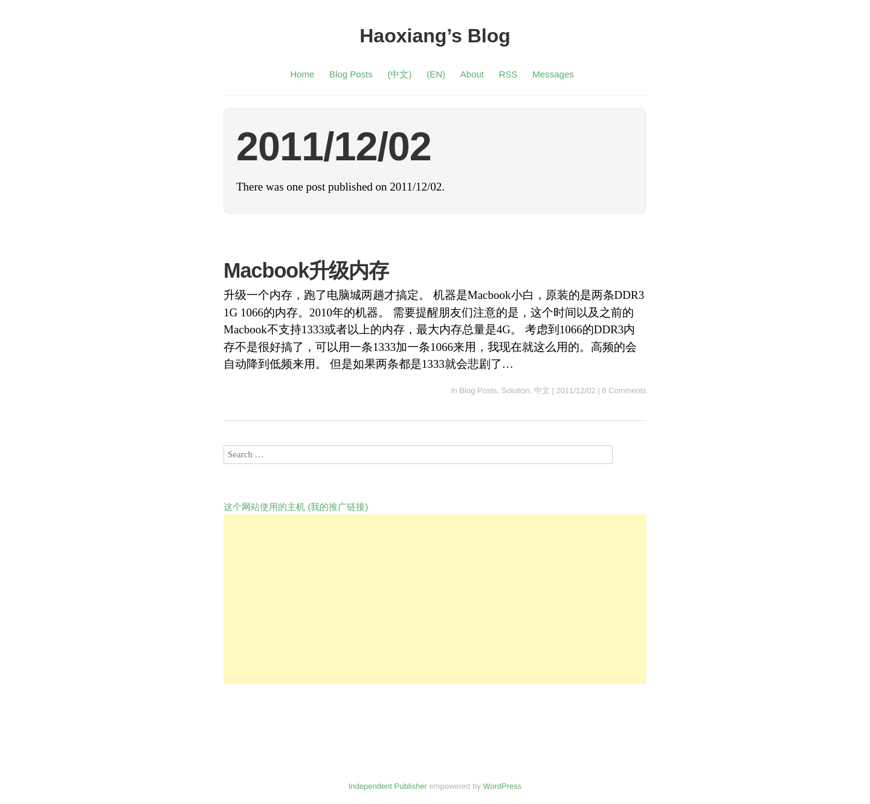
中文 (542, 390)
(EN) (436, 74)
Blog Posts (351, 74)
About (472, 74)
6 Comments (624, 390)
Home (302, 74)
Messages (552, 74)
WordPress (502, 786)
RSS (508, 74)
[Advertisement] (435, 599)
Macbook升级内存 (306, 270)
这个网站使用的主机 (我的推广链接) (296, 507)
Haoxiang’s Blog (435, 36)
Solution (515, 390)
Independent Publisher (388, 786)
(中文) (399, 74)
